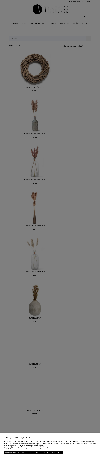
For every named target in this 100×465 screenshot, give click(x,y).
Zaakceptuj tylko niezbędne (16, 452)
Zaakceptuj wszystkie (53, 452)
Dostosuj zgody (35, 452)
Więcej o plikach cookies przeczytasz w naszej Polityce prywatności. (28, 448)
